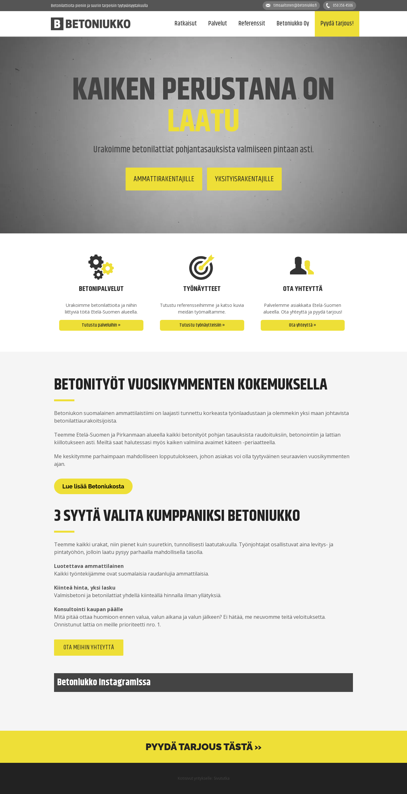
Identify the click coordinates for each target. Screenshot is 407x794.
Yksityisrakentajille (244, 179)
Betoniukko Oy (293, 24)
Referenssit (251, 24)
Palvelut (217, 24)
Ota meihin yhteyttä (89, 647)
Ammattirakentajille (164, 179)
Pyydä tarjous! (337, 24)
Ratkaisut (186, 24)
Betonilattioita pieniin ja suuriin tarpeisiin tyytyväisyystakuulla (99, 5)
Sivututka (222, 778)
